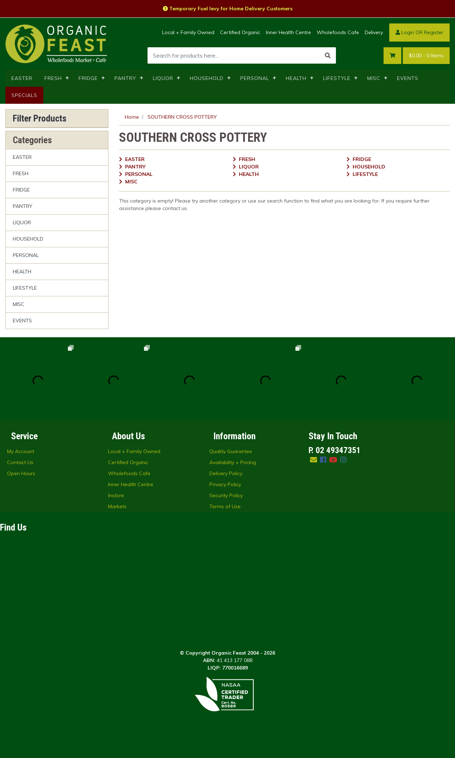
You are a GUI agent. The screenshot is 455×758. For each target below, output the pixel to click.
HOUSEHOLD (207, 78)
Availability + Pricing (232, 462)
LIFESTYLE (336, 78)
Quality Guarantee (230, 451)
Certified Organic (240, 32)
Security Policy (226, 495)
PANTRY (125, 78)
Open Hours (21, 473)
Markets (117, 506)
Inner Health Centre (288, 32)
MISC (373, 78)
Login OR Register (419, 32)
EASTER (21, 78)
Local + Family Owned (188, 32)
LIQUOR (163, 78)
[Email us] (313, 459)
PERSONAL (254, 78)
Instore (116, 495)
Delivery (374, 32)
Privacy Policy (225, 484)
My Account (20, 451)
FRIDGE (88, 78)
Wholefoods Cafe (338, 32)
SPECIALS (24, 95)
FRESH (53, 78)
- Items (426, 55)
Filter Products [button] (39, 118)
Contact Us (20, 462)
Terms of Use (225, 506)
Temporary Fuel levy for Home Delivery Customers (228, 8)
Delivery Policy (225, 473)
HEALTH (296, 78)
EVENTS (407, 78)
